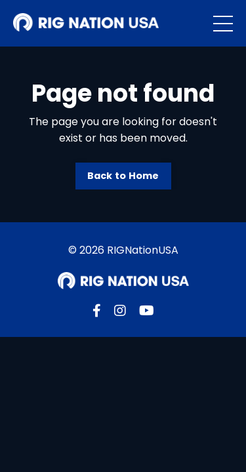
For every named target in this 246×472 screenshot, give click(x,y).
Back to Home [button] (123, 175)
